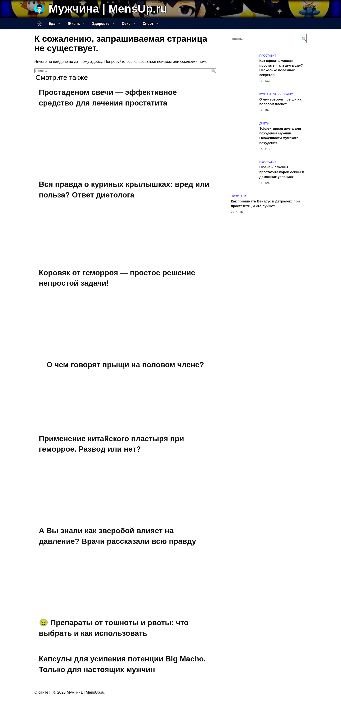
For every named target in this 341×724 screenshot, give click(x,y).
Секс (126, 23)
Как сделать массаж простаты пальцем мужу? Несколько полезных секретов (281, 68)
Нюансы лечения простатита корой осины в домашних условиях (281, 172)
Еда (52, 23)
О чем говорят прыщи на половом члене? (125, 364)
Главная (39, 23)
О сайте (41, 692)
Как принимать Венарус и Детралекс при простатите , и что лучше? (265, 203)
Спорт (148, 23)
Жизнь (74, 23)
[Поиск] (213, 70)
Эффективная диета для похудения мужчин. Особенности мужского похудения (280, 136)
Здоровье (101, 23)
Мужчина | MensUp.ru (108, 8)
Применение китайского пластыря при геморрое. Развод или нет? (111, 444)
